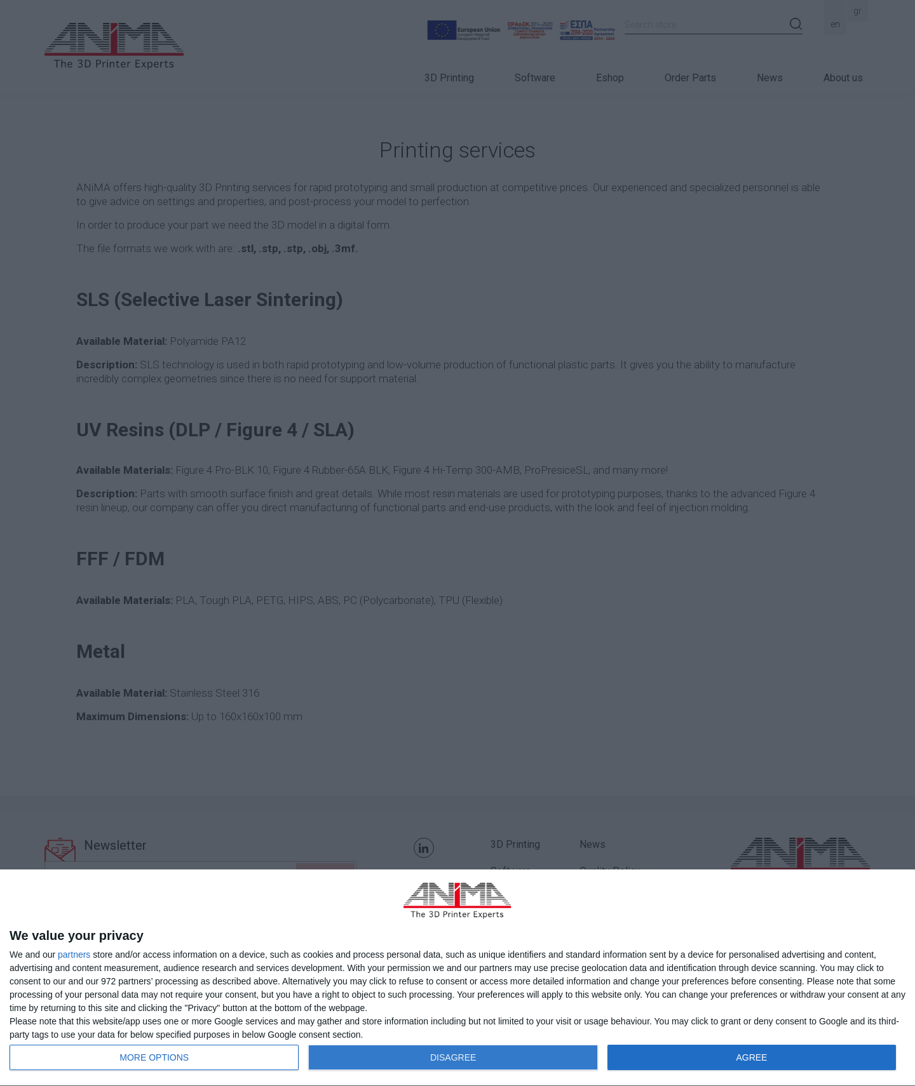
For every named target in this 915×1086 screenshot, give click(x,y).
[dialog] (457, 978)
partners (74, 954)
